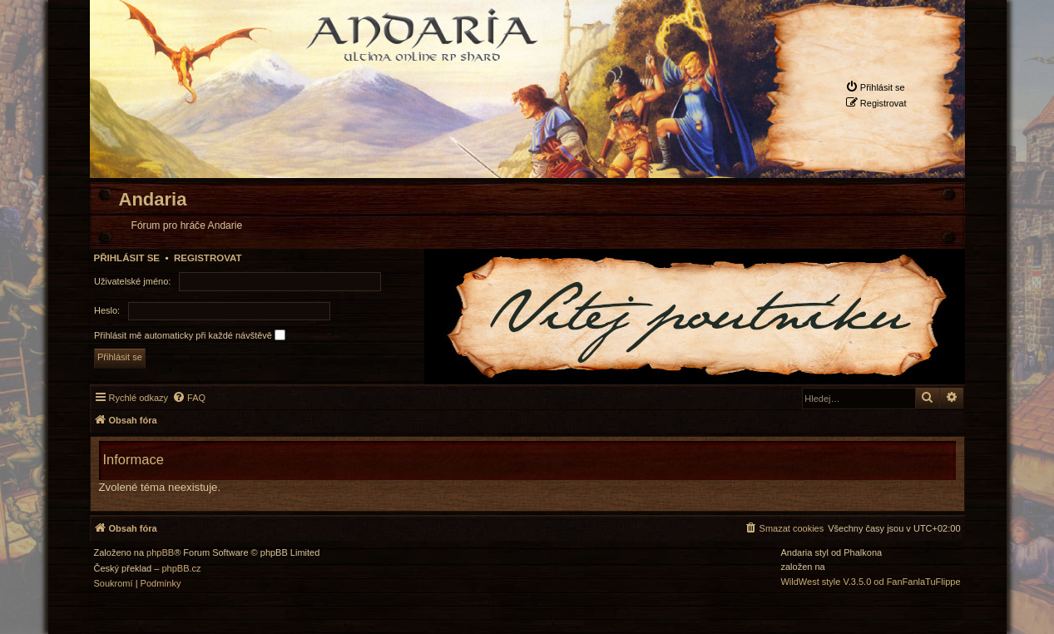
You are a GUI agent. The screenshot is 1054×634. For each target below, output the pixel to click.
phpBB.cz (180, 568)
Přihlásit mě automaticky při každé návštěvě (189, 334)
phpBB (160, 553)
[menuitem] (875, 87)
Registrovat (208, 258)
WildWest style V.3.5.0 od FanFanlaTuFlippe (870, 582)
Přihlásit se (127, 258)
